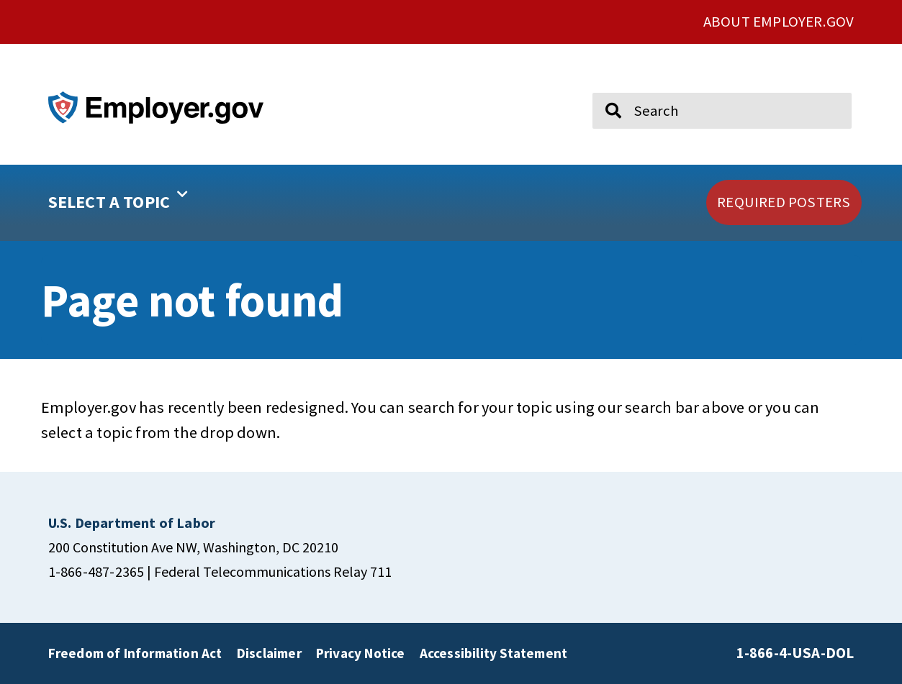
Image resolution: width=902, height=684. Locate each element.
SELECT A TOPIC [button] (118, 197)
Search (603, 86)
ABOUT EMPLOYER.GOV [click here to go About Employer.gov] (778, 21)
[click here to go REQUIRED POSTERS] (783, 202)
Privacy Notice (360, 653)
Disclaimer (269, 653)
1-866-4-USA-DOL (795, 653)
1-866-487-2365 (96, 571)
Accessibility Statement (494, 653)
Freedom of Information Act (135, 653)
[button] (164, 203)
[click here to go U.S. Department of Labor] (132, 523)
